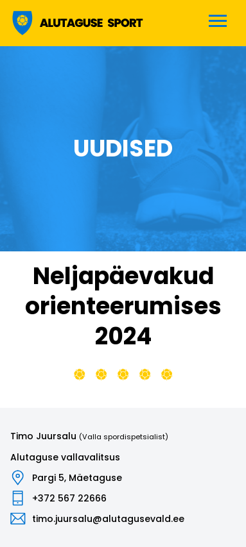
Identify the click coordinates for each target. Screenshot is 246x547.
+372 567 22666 (69, 498)
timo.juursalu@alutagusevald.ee (108, 518)
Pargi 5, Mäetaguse (77, 477)
